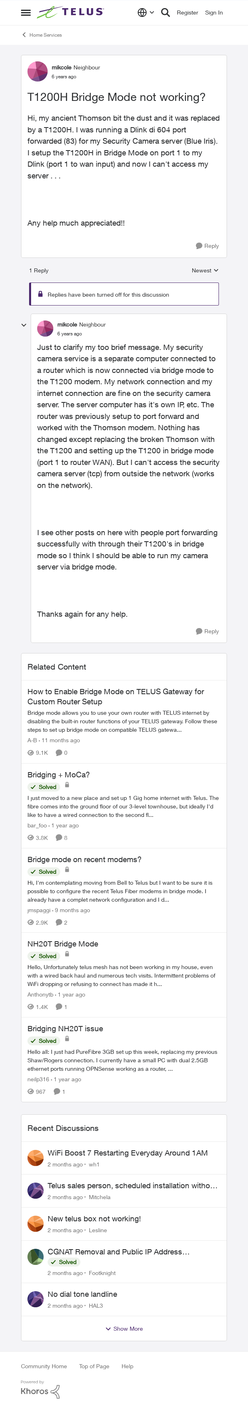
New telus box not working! (94, 1218)
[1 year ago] (63, 825)
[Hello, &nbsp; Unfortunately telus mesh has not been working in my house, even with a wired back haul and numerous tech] (124, 975)
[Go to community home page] (71, 12)
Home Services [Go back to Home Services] (41, 34)
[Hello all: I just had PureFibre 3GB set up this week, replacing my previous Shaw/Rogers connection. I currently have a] (124, 1060)
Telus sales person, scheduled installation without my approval (132, 1186)
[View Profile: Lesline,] (35, 1224)
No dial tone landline (82, 1294)
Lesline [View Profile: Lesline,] (98, 1230)
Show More (124, 1328)
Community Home (44, 1366)
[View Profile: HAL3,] (35, 1299)
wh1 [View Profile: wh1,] (94, 1163)
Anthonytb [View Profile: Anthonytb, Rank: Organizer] (40, 994)
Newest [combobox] (205, 270)
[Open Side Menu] (26, 12)
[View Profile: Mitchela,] (35, 1191)
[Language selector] (146, 12)
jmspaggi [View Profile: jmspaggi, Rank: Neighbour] (38, 909)
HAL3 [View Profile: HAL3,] (96, 1305)
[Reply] (207, 246)
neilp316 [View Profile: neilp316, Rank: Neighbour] (38, 1079)
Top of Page (94, 1366)
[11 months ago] (59, 740)
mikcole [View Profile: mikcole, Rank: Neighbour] (61, 67)
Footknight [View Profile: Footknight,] (102, 1272)
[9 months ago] (71, 909)
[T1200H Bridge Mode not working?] (69, 333)
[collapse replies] (24, 325)
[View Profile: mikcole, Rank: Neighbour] (37, 71)
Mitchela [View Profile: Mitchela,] (100, 1196)
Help (127, 1366)
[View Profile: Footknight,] (35, 1257)
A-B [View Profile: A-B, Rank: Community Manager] (32, 740)
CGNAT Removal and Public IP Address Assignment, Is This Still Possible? (115, 1252)
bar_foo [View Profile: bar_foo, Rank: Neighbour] (37, 825)
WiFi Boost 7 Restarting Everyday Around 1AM (128, 1152)
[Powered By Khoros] (124, 1389)
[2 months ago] (65, 1164)
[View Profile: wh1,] (35, 1158)
